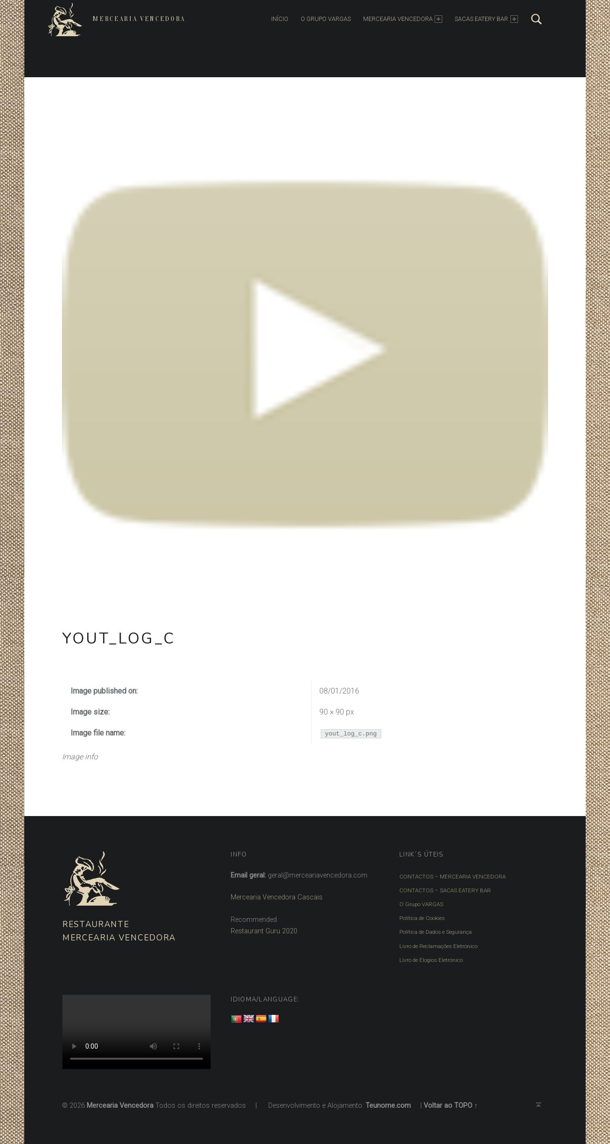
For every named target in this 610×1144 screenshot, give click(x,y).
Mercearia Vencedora (138, 19)
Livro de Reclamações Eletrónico (438, 945)
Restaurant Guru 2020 (264, 931)
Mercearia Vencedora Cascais (277, 897)
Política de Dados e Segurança (435, 931)
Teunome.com (388, 1104)
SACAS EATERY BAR (486, 19)
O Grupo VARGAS (420, 903)
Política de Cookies (422, 917)
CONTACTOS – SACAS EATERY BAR (444, 890)
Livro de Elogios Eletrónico (431, 958)
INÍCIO (279, 18)
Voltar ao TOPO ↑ (451, 1104)
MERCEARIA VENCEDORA (402, 19)
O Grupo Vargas (325, 18)
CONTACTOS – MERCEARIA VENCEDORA (452, 876)
